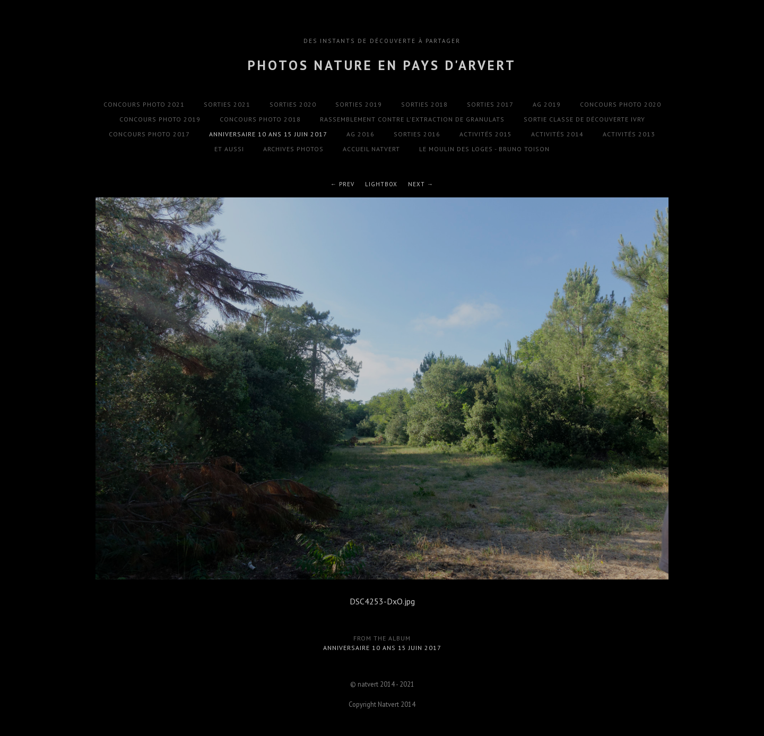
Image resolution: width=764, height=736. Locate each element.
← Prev (342, 184)
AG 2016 (360, 134)
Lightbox (381, 184)
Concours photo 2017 (149, 134)
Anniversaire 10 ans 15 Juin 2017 (268, 134)
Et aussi (229, 149)
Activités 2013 (629, 134)
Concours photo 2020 (620, 104)
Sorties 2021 (227, 104)
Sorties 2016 (417, 134)
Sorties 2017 (490, 104)
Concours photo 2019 (160, 119)
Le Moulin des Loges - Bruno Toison (484, 149)
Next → (420, 184)
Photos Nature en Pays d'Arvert (382, 65)
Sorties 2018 (424, 104)
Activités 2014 (557, 134)
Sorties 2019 (358, 104)
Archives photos (293, 149)
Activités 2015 (485, 134)
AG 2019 (547, 104)
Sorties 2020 (293, 104)
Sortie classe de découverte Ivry (584, 119)
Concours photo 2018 (260, 119)
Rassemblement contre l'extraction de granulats (412, 119)
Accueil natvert (371, 149)
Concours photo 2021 (144, 104)
